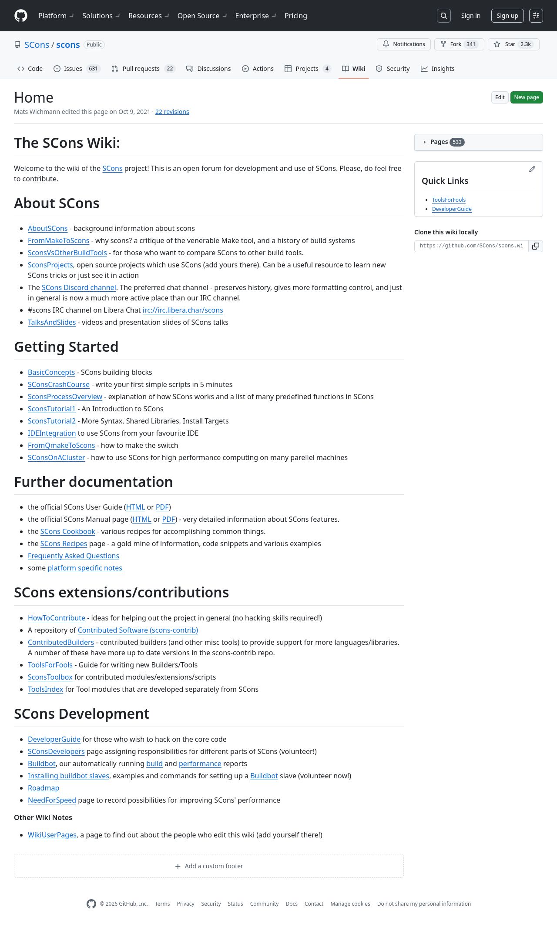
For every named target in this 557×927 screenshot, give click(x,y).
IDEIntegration (52, 433)
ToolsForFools (50, 665)
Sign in (470, 15)
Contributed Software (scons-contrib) (138, 630)
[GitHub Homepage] (91, 904)
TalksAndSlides (52, 322)
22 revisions (172, 111)
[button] (536, 246)
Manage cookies (350, 903)
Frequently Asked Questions (73, 555)
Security (211, 903)
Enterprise (256, 15)
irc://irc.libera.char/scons (183, 310)
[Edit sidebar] (532, 169)
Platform (56, 15)
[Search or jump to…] (443, 15)
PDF (162, 507)
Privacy (186, 903)
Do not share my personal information (424, 903)
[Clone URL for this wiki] (471, 246)
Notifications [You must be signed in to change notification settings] (404, 44)
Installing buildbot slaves (68, 775)
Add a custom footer (208, 866)
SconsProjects (50, 265)
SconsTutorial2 (52, 421)
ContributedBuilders (61, 642)
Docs (291, 903)
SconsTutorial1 (52, 408)
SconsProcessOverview (65, 396)
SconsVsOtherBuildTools (67, 252)
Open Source (203, 15)
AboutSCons (48, 228)
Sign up (507, 15)
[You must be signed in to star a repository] (514, 44)
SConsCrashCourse (59, 384)
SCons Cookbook (67, 531)
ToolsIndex (45, 689)
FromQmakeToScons (61, 445)
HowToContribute (56, 618)
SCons (37, 44)
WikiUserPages (52, 835)
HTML (135, 507)
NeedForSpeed (52, 800)
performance (200, 763)
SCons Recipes (63, 543)
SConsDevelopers (56, 751)
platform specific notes (85, 568)
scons (68, 44)
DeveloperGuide (54, 739)
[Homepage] (21, 16)
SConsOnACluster (56, 457)
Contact (314, 903)
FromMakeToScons (58, 240)
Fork (459, 44)
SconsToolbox (50, 677)
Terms (162, 903)
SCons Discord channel (79, 287)
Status (235, 903)
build (154, 763)
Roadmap (43, 788)
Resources (149, 15)
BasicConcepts (51, 372)
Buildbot (42, 763)
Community (264, 903)
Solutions (101, 15)
